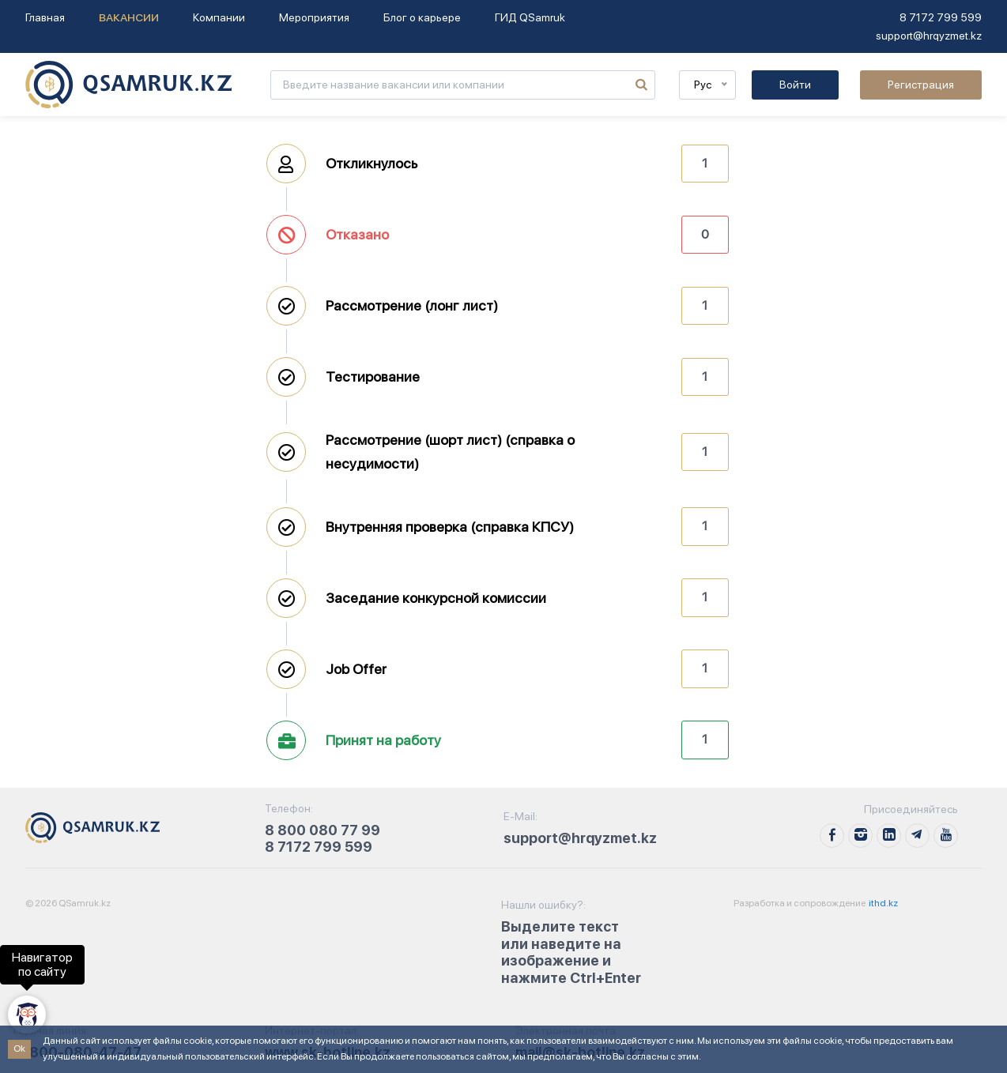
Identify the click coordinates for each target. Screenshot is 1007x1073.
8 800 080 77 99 (322, 830)
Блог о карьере (422, 17)
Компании (219, 17)
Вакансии (129, 17)
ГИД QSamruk (530, 17)
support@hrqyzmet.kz (929, 35)
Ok (19, 1048)
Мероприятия (314, 17)
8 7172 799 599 (941, 17)
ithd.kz (882, 903)
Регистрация (921, 84)
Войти (795, 84)
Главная (45, 17)
